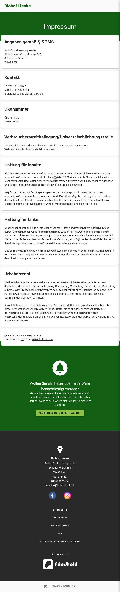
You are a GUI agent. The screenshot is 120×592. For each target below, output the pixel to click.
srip (23, 339)
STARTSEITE (60, 509)
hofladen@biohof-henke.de (60, 485)
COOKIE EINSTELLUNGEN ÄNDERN (60, 541)
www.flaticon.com (42, 339)
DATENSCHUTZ (60, 525)
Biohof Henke (17, 6)
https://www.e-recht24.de (26, 335)
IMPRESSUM (60, 517)
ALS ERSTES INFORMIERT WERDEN (60, 413)
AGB (60, 533)
